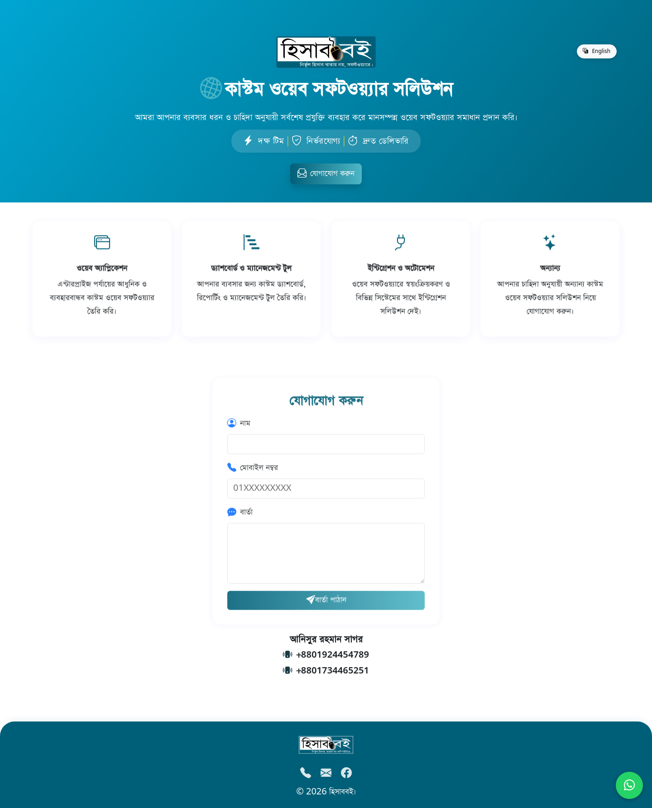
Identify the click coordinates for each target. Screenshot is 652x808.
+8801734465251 (332, 671)
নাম (238, 424)
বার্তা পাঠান (326, 601)
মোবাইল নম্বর (252, 469)
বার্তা (240, 513)
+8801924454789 (332, 655)
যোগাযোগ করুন (326, 173)
